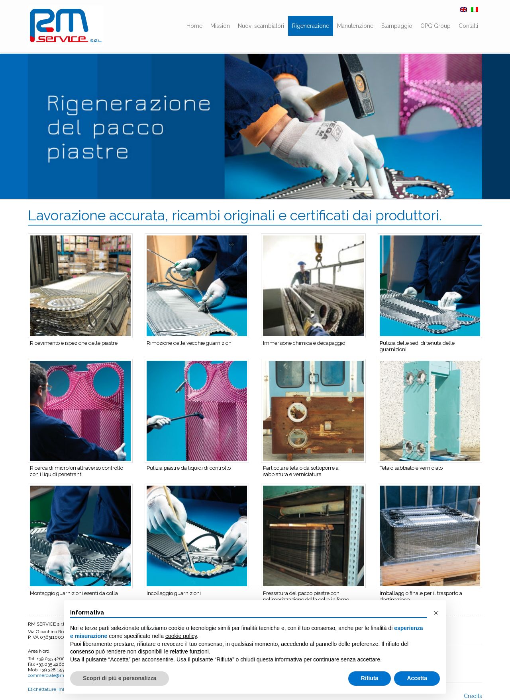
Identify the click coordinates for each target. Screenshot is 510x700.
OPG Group (435, 26)
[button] (436, 613)
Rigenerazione (310, 26)
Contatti (468, 26)
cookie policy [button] (181, 636)
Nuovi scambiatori (261, 26)
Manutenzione (355, 26)
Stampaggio (396, 26)
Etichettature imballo (50, 689)
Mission (220, 26)
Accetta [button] (417, 678)
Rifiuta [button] (370, 678)
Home (194, 26)
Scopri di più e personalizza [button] (119, 678)
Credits (473, 696)
